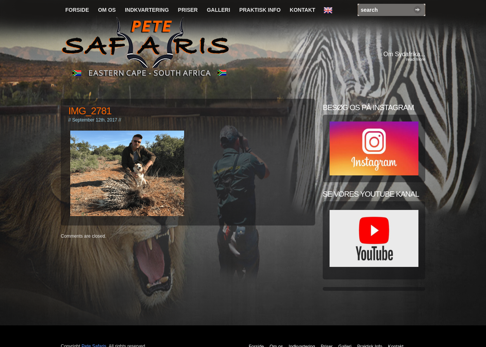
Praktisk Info (260, 10)
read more (415, 59)
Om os (107, 10)
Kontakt (302, 10)
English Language (329, 11)
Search (417, 10)
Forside (77, 10)
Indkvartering (147, 10)
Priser (188, 10)
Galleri (218, 10)
